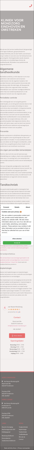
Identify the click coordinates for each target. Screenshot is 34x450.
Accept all (17, 243)
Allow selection (17, 238)
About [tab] (28, 207)
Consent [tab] (6, 207)
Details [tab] (17, 207)
